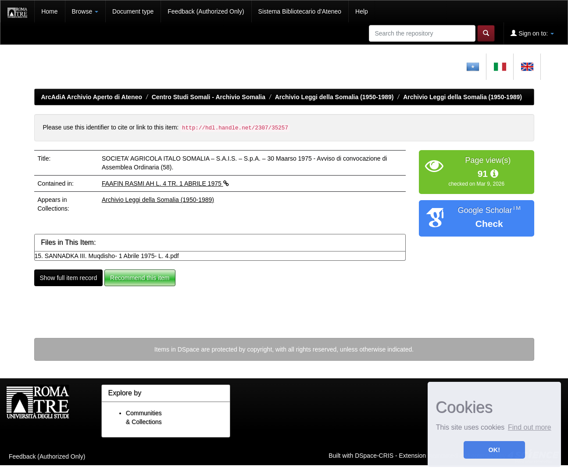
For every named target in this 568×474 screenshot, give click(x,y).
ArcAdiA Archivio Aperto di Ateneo (92, 97)
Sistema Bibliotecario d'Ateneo (299, 11)
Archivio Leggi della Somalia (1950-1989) (334, 97)
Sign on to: (532, 33)
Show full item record (68, 277)
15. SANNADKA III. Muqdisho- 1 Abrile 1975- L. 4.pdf (107, 255)
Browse (85, 11)
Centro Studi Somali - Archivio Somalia (208, 97)
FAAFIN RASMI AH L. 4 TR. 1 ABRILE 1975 (165, 183)
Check (489, 224)
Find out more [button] (529, 427)
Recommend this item (139, 277)
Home (49, 11)
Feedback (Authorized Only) (206, 11)
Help (361, 11)
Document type (133, 11)
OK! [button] (494, 449)
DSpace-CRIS (374, 455)
